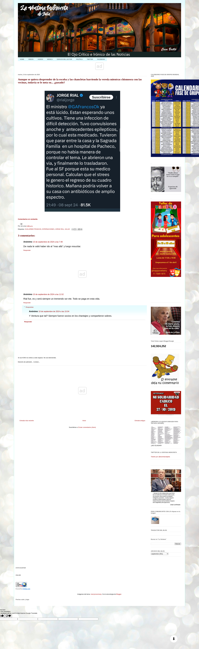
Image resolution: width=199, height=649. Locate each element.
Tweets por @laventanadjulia (160, 457)
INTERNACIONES (48, 229)
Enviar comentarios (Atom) (87, 427)
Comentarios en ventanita (27, 219)
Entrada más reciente (27, 420)
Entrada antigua (140, 420)
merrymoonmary (96, 594)
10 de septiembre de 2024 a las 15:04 (54, 311)
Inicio (84, 420)
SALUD (67, 229)
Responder (27, 250)
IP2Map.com (26, 589)
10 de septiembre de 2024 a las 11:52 (48, 294)
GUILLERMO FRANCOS (33, 229)
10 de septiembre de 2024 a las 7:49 (48, 242)
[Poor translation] (8, 616)
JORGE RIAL (59, 229)
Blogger (118, 594)
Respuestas (30, 307)
